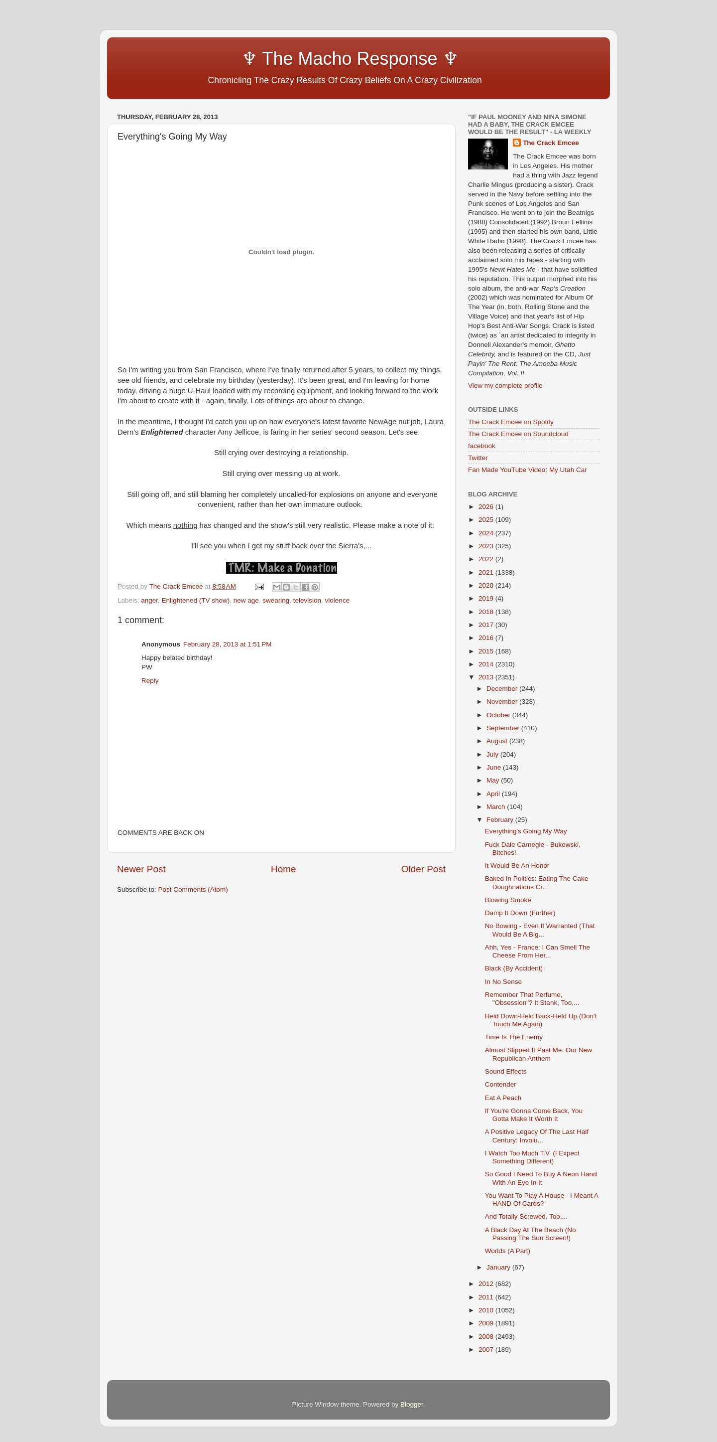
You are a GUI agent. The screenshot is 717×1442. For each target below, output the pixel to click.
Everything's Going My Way (526, 831)
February (500, 819)
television (307, 600)
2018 (486, 612)
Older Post (423, 869)
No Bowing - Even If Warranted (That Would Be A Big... (540, 930)
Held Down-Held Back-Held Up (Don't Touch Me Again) (541, 1020)
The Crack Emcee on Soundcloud (518, 434)
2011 (486, 1297)
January (499, 1267)
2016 (486, 637)
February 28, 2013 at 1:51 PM (227, 644)
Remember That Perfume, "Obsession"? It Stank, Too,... (532, 998)
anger (149, 600)
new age (246, 600)
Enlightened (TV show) (196, 600)
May (493, 780)
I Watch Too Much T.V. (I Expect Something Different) (532, 1157)
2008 (486, 1336)
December (502, 688)
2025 (486, 519)
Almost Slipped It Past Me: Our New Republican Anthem (538, 1054)
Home (283, 869)
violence (337, 600)
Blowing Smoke (508, 900)
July (493, 754)
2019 (486, 598)
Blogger (411, 1404)
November (502, 701)
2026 (486, 506)
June (494, 767)
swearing (275, 600)
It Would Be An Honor (517, 865)
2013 (486, 677)
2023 (486, 546)
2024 (486, 533)
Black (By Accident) (514, 968)
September (503, 728)
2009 (486, 1323)
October (499, 715)
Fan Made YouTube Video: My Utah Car (527, 470)
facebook (481, 446)
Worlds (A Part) (507, 1251)
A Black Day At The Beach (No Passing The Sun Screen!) (530, 1234)
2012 (486, 1283)
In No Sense (503, 981)
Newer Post (141, 869)
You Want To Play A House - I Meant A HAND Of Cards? (541, 1199)
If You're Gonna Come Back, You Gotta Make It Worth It (534, 1114)
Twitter (478, 458)
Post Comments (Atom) (193, 889)
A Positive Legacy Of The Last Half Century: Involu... (537, 1135)
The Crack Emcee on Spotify (511, 422)
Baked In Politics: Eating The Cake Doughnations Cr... (537, 882)
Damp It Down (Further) (520, 913)
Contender (500, 1084)
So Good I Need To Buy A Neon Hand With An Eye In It (541, 1178)
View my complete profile (505, 385)
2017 (486, 625)
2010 (486, 1310)
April (494, 794)
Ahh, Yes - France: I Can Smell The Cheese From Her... (537, 951)
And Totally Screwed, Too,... (526, 1216)
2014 (486, 664)
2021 (486, 572)
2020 (486, 585)
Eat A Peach (503, 1098)
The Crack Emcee (551, 143)
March (496, 806)
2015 (486, 651)
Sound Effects (506, 1071)
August (497, 741)
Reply (150, 680)
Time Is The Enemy (514, 1037)
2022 (486, 559)
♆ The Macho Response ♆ (290, 58)
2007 (486, 1349)
